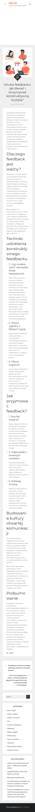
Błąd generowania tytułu (15, 777)
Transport (10, 743)
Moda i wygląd (12, 732)
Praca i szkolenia (17, 104)
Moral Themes (24, 807)
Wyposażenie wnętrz (14, 746)
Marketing (10, 728)
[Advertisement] (17, 26)
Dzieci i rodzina (12, 714)
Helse (13, 3)
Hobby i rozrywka (13, 718)
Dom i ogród (11, 710)
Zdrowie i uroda (12, 750)
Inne (8, 721)
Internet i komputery (14, 725)
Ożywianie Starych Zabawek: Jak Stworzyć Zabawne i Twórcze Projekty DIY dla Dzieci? (18, 783)
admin (11, 653)
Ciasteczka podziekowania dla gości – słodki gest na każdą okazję (17, 765)
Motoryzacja (11, 736)
